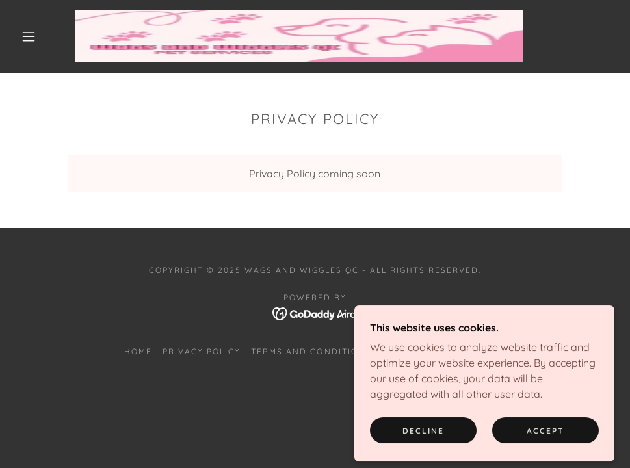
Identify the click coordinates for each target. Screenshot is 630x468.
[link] (299, 36)
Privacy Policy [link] (202, 351)
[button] (30, 36)
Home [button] (138, 351)
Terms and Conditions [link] (311, 351)
